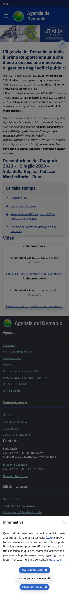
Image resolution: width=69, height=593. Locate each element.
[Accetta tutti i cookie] (34, 570)
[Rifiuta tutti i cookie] (34, 587)
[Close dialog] (64, 522)
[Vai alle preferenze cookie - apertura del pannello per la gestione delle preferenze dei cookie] (34, 578)
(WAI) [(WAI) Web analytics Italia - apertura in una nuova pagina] (49, 537)
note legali (55, 559)
